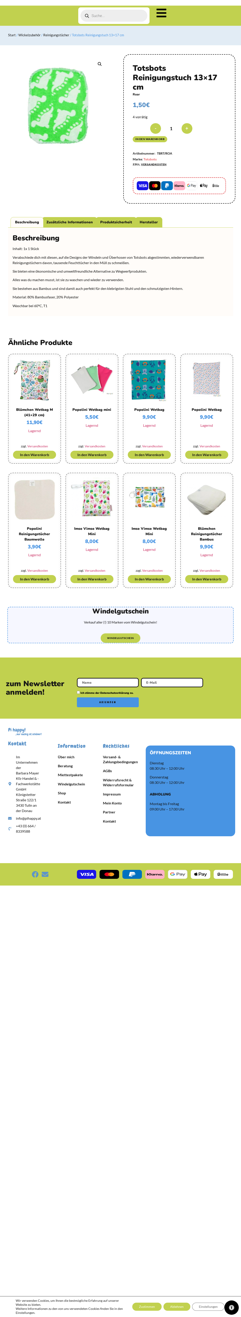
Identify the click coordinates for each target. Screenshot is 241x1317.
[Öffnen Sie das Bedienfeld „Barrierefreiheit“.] (231, 1307)
